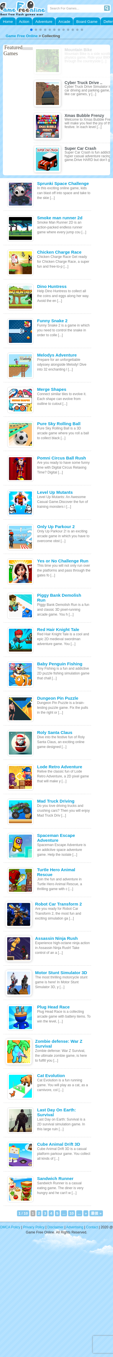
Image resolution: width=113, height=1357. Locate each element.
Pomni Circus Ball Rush (61, 457)
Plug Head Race (53, 1006)
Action (24, 21)
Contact (92, 1227)
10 (72, 1213)
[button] (31, 30)
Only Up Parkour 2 (56, 526)
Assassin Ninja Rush (56, 938)
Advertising (74, 1227)
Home (8, 21)
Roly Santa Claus (54, 732)
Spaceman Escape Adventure (56, 838)
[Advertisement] (54, 1299)
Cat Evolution (51, 1075)
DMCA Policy (10, 1227)
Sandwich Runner (55, 1178)
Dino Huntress (52, 286)
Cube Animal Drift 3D (58, 1144)
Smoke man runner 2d (60, 217)
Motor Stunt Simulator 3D (61, 972)
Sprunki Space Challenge (63, 183)
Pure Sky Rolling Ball (59, 423)
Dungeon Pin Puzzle (57, 698)
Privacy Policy (34, 1227)
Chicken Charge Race (59, 252)
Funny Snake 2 (52, 320)
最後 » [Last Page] (96, 1213)
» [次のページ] (86, 1213)
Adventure (43, 21)
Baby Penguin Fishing (60, 663)
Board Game (86, 21)
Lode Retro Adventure (59, 766)
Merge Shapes (51, 389)
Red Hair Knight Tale (58, 629)
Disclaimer (55, 1227)
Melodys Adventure (57, 355)
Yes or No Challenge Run (62, 560)
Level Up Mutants (55, 492)
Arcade (64, 21)
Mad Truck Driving (55, 801)
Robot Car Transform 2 (58, 904)
